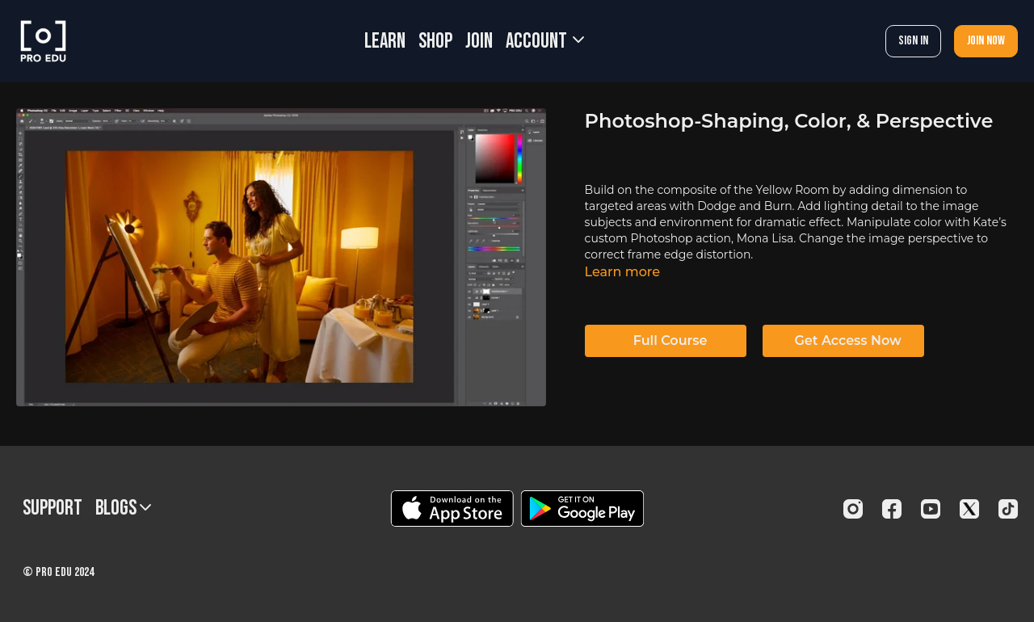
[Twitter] (969, 509)
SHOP (435, 41)
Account (545, 41)
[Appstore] (452, 508)
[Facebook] (892, 509)
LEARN (385, 41)
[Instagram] (853, 509)
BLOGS (123, 508)
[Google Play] (582, 508)
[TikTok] (1008, 509)
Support (52, 508)
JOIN (479, 41)
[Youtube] (930, 509)
